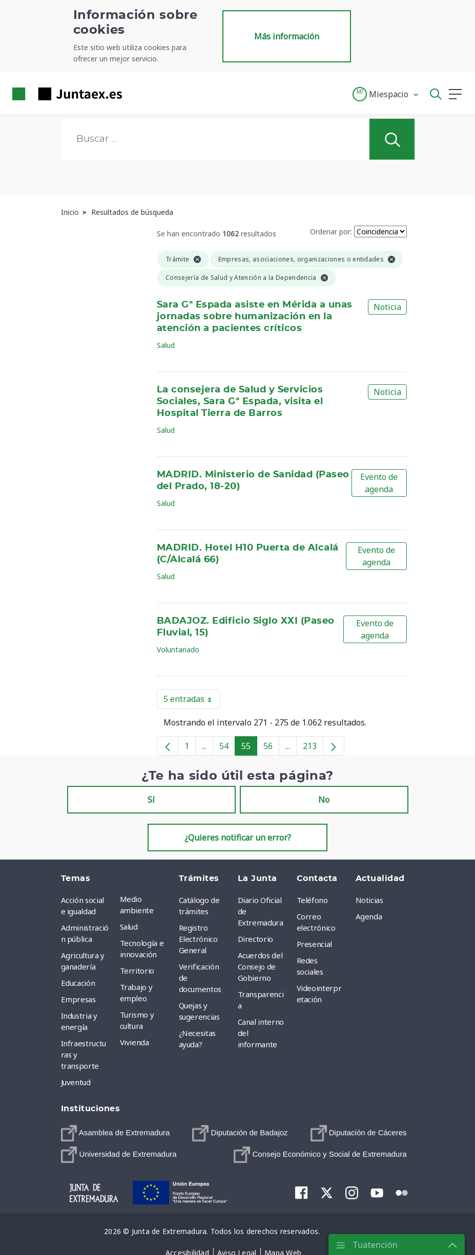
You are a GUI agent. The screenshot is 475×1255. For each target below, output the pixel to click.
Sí (151, 799)
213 (313, 748)
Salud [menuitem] (129, 926)
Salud (166, 345)
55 (249, 748)
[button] (386, 94)
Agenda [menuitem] (369, 916)
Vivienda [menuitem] (134, 1042)
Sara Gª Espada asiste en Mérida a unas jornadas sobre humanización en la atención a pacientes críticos (255, 316)
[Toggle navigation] (136, 93)
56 (271, 748)
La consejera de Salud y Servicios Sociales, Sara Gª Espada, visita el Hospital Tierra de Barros (240, 401)
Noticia (387, 307)
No (323, 799)
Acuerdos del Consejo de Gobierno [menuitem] (260, 966)
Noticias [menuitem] (369, 900)
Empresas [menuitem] (78, 999)
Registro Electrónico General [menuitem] (198, 938)
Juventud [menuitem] (76, 1082)
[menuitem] (115, 1133)
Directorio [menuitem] (256, 939)
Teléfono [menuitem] (312, 900)
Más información (286, 36)
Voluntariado (178, 649)
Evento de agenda (379, 483)
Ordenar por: (331, 231)
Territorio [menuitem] (137, 970)
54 (227, 748)
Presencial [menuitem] (315, 944)
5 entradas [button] (191, 701)
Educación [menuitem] (78, 983)
